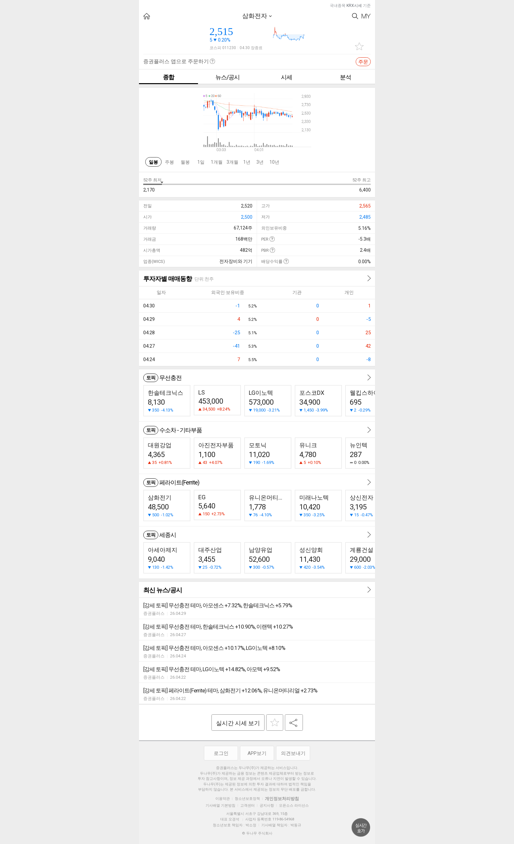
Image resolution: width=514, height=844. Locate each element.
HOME (146, 16)
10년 (274, 162)
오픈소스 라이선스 (294, 805)
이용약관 (222, 799)
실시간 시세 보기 (238, 723)
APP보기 (257, 753)
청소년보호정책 (247, 799)
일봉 (153, 162)
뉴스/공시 (227, 77)
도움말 (272, 239)
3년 (260, 162)
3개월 (232, 162)
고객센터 (247, 805)
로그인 (221, 753)
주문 (363, 62)
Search (355, 16)
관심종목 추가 (359, 46)
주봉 (169, 162)
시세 (286, 77)
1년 (246, 162)
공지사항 (267, 805)
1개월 (217, 162)
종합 (168, 77)
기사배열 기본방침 (220, 805)
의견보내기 (293, 753)
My (366, 16)
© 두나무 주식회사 (257, 833)
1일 (201, 162)
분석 (345, 77)
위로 (361, 827)
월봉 (185, 162)
